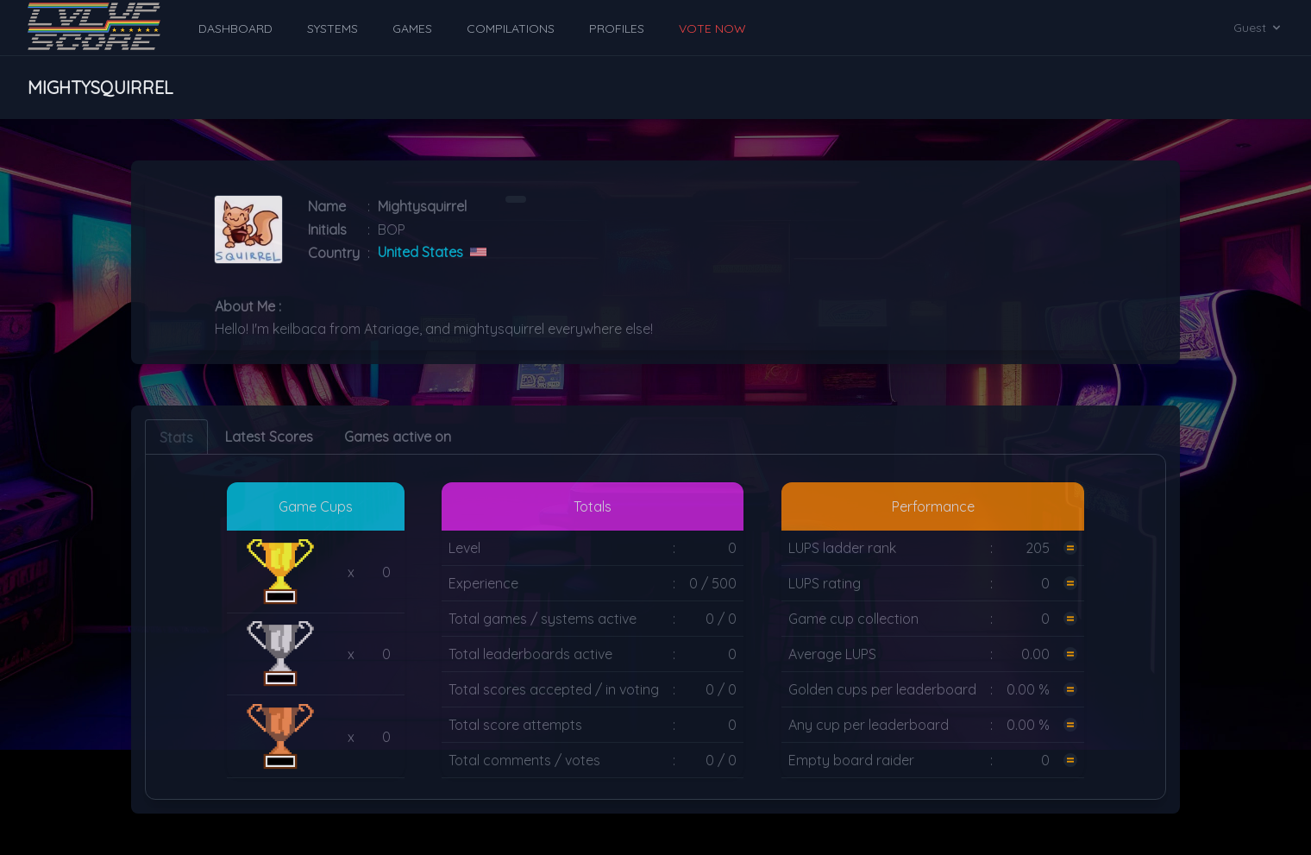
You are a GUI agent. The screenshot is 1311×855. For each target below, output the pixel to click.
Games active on (397, 436)
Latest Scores (269, 436)
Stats (176, 437)
